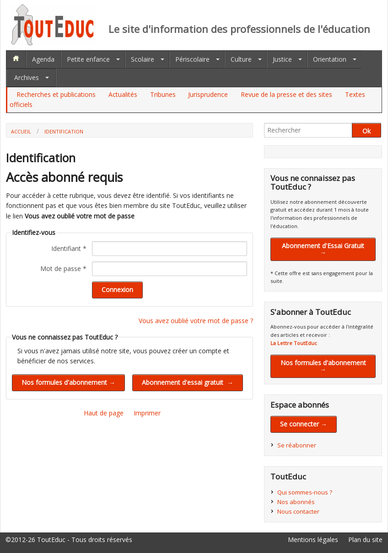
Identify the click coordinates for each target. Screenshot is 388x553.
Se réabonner (296, 445)
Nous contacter (298, 511)
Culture (241, 59)
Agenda (43, 59)
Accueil (21, 131)
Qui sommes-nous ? (304, 492)
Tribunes (163, 94)
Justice (282, 59)
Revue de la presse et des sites (286, 94)
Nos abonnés (296, 502)
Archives (26, 77)
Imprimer (147, 413)
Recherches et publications (56, 94)
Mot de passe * (63, 268)
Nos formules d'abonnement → (323, 365)
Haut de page (104, 413)
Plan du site (365, 539)
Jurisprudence (208, 94)
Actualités (122, 94)
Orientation (329, 59)
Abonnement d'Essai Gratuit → (323, 248)
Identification (63, 131)
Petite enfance (88, 59)
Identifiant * (68, 248)
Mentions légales (313, 539)
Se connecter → (303, 424)
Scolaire (142, 59)
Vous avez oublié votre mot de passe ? (196, 320)
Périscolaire (192, 59)
